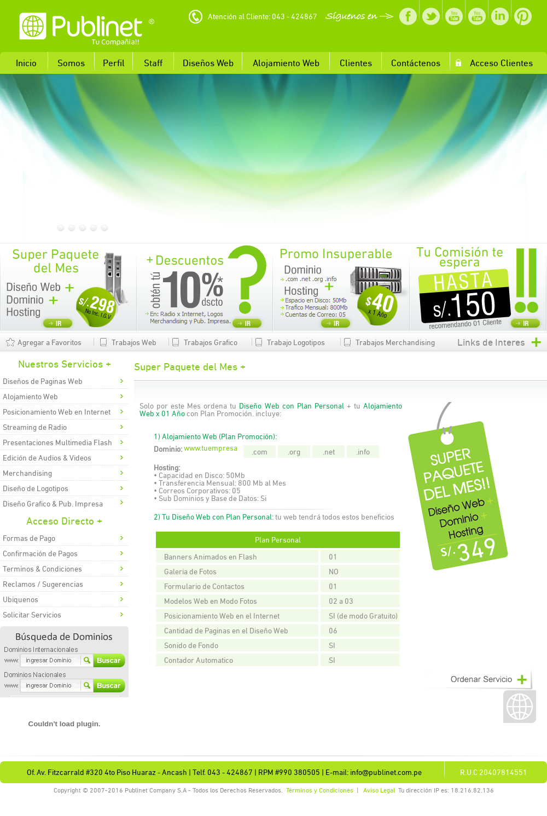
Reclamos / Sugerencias (43, 584)
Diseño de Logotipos (35, 488)
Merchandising (27, 473)
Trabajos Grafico (210, 342)
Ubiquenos (20, 599)
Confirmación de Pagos (40, 553)
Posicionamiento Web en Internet (56, 411)
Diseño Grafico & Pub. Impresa (53, 503)
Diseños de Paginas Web (43, 381)
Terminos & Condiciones (42, 568)
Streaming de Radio (35, 427)
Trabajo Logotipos (296, 342)
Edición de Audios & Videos (47, 457)
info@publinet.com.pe (386, 772)
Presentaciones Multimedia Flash (57, 442)
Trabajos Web (134, 342)
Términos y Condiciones (319, 790)
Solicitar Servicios (32, 614)
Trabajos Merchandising (395, 342)
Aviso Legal (379, 790)
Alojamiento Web (30, 396)
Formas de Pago (29, 538)
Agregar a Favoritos (50, 342)
